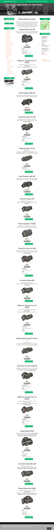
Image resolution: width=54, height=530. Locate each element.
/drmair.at (44, 59)
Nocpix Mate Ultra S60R (27, 488)
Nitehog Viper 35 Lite (27, 148)
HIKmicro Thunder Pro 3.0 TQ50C (27, 306)
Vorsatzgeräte (8, 37)
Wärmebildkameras (9, 42)
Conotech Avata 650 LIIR (27, 464)
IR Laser (8, 64)
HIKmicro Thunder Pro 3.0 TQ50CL (27, 398)
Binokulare (8, 34)
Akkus (8, 58)
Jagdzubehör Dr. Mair (10, 1)
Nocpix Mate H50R (27, 431)
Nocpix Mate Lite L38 (27, 29)
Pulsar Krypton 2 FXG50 (27, 224)
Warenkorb (45, 1)
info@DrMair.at (44, 54)
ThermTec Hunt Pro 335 (27, 117)
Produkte (32, 1)
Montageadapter (10, 60)
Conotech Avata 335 (27, 199)
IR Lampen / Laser (9, 50)
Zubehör (7, 56)
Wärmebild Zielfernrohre (8, 47)
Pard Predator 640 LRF (27, 176)
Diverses (8, 69)
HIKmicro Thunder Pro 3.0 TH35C (27, 61)
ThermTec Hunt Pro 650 (27, 248)
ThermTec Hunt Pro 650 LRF (27, 366)
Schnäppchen (8, 30)
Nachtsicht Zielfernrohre (8, 39)
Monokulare (8, 32)
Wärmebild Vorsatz (9, 44)
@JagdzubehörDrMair (46, 60)
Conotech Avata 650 (27, 280)
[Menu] (49, 1)
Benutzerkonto (38, 1)
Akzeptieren (49, 528)
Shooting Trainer (9, 54)
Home (28, 1)
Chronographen (9, 52)
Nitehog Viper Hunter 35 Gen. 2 (27, 339)
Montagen (8, 62)
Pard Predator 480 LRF (27, 93)
